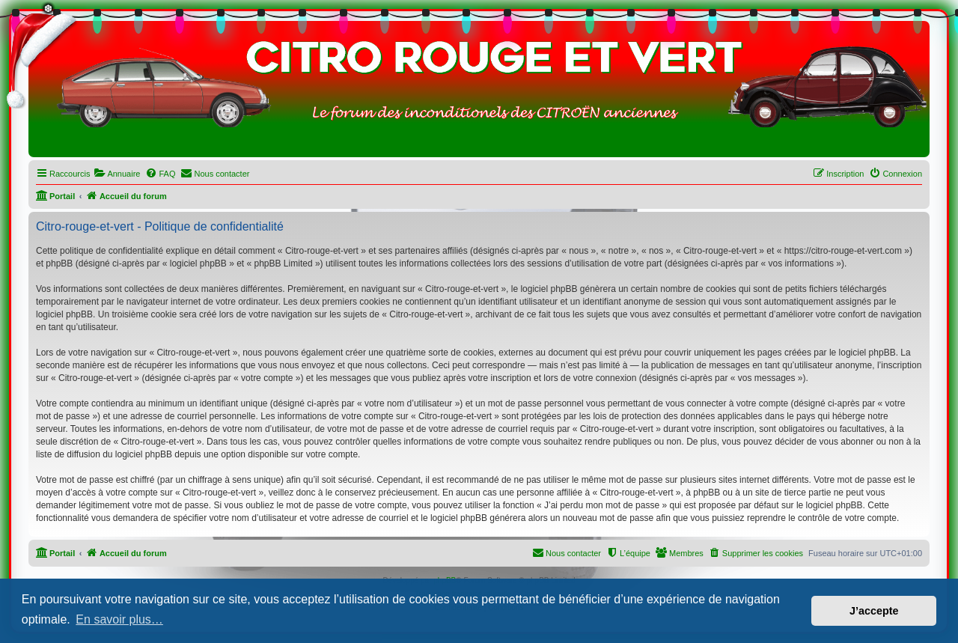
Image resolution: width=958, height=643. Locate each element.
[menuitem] (117, 174)
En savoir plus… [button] (119, 619)
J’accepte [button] (874, 611)
